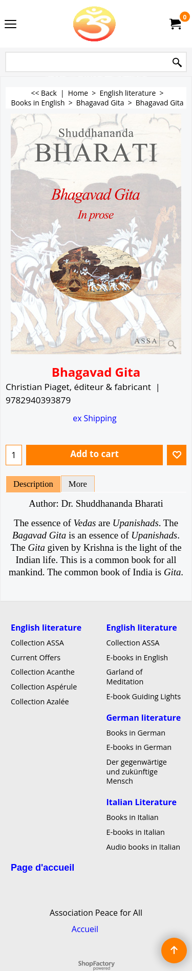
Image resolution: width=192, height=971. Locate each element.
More (78, 484)
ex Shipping (94, 418)
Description (33, 484)
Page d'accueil (42, 867)
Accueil (85, 929)
